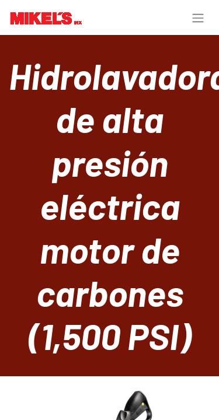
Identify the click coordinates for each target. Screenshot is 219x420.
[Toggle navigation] (198, 17)
